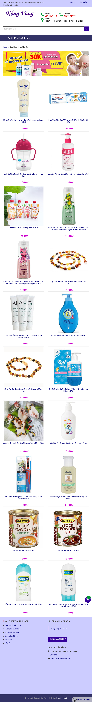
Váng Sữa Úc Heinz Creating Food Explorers (24, 228)
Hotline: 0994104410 (58, 639)
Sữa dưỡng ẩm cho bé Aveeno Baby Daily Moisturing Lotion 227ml (23, 121)
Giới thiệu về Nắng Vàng (13, 625)
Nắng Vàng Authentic (59, 628)
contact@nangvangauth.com (60, 658)
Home (5, 47)
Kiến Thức (8, 640)
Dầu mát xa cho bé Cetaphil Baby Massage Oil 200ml (24, 604)
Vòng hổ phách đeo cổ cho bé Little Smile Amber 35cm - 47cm (23, 390)
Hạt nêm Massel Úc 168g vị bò (68, 550)
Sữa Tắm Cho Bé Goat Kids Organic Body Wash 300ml (68, 443)
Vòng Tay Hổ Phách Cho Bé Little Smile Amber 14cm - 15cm (23, 443)
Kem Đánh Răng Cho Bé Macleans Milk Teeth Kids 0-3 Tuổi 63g (69, 121)
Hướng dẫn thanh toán (12, 632)
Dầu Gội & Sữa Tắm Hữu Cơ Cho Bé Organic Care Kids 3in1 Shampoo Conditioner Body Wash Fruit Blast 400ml (68, 229)
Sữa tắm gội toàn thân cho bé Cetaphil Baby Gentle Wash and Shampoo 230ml (68, 605)
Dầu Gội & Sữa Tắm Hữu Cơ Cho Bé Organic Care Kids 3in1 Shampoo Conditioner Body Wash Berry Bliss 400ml (23, 283)
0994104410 (51, 16)
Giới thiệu (83, 2)
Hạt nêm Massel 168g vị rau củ (23, 550)
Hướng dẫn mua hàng (12, 629)
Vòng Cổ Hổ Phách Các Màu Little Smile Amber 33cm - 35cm (68, 283)
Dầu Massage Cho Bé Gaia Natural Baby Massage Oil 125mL (68, 498)
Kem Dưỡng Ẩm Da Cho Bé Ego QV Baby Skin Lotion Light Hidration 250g (68, 390)
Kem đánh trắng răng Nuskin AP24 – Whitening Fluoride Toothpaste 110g (24, 336)
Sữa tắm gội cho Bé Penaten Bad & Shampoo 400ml (68, 335)
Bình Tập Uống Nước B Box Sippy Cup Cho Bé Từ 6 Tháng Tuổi (23, 175)
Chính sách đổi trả (11, 636)
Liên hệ (72, 2)
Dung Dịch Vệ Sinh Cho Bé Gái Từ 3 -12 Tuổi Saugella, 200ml (68, 174)
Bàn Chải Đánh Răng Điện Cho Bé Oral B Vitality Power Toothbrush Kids (23, 498)
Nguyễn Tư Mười (61, 698)
